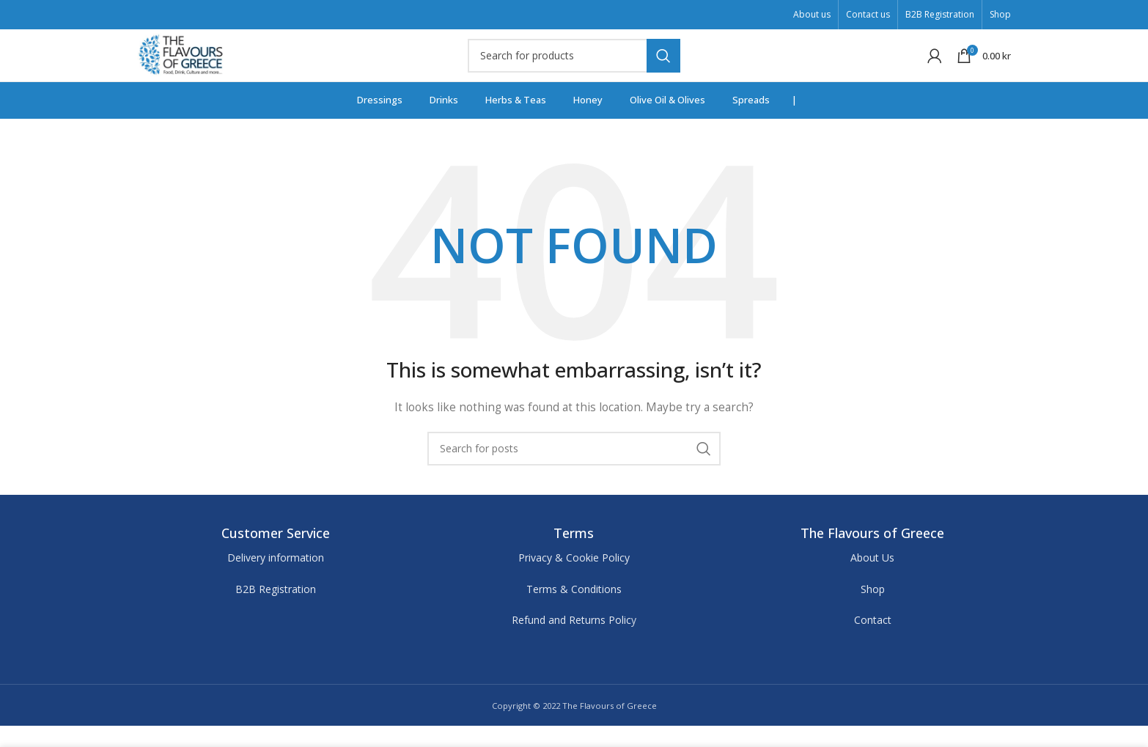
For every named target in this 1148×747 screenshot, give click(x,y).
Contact (872, 641)
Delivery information (275, 579)
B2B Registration (275, 610)
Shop (873, 610)
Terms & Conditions (574, 610)
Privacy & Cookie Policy (574, 579)
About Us (872, 579)
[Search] (574, 66)
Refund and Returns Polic (571, 641)
